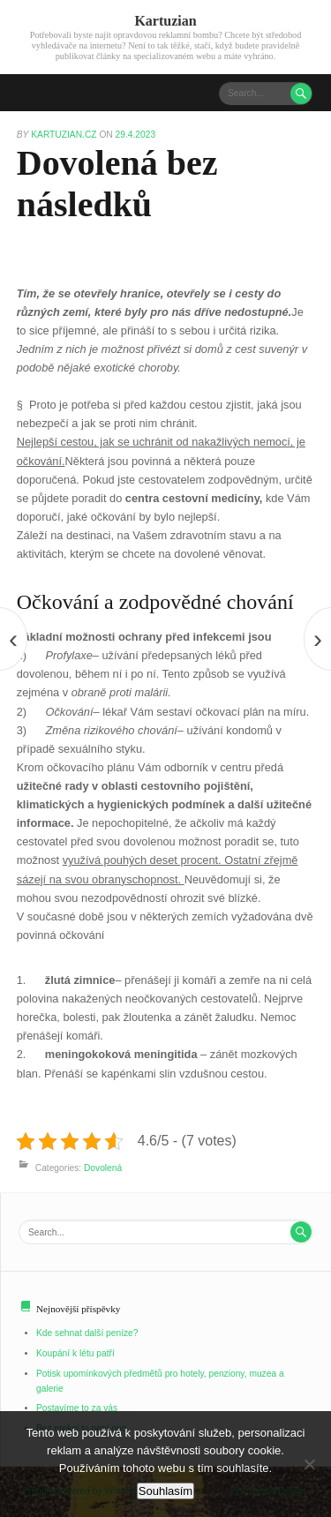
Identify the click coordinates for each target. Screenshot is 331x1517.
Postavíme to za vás (76, 1408)
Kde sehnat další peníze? (87, 1333)
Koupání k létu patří (75, 1353)
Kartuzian (165, 20)
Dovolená (103, 1168)
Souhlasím (165, 1491)
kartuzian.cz (65, 134)
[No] (309, 1464)
